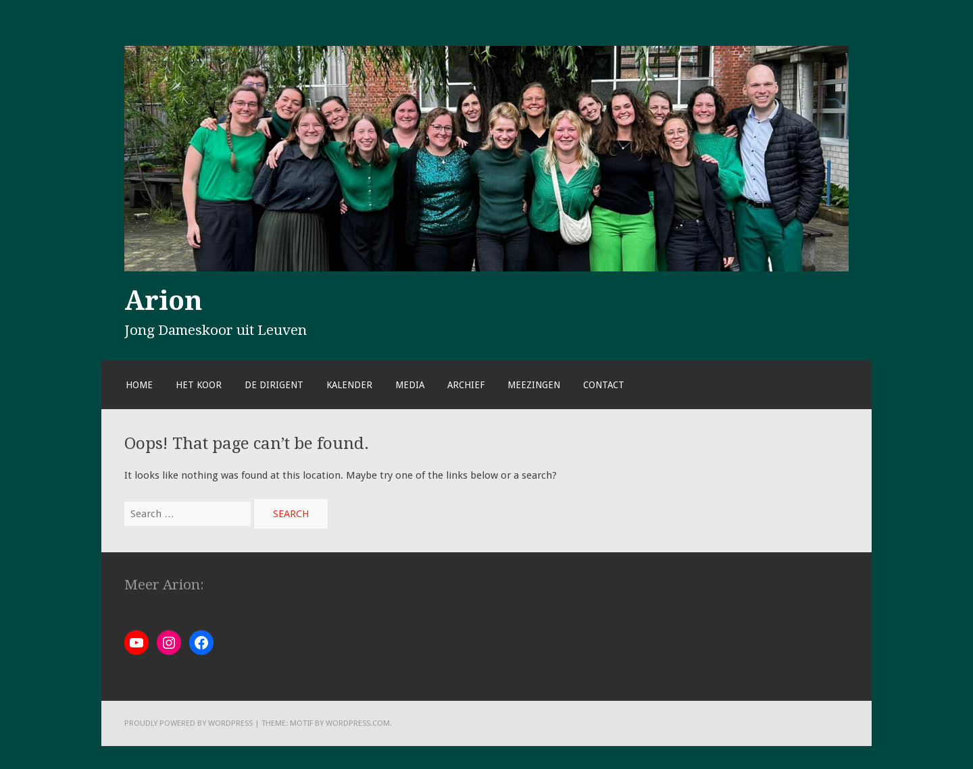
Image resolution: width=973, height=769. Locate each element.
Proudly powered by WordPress (188, 723)
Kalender (349, 384)
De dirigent (274, 384)
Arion (163, 300)
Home (139, 384)
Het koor (199, 384)
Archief (465, 384)
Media (409, 384)
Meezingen (533, 384)
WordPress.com (358, 723)
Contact (603, 384)
